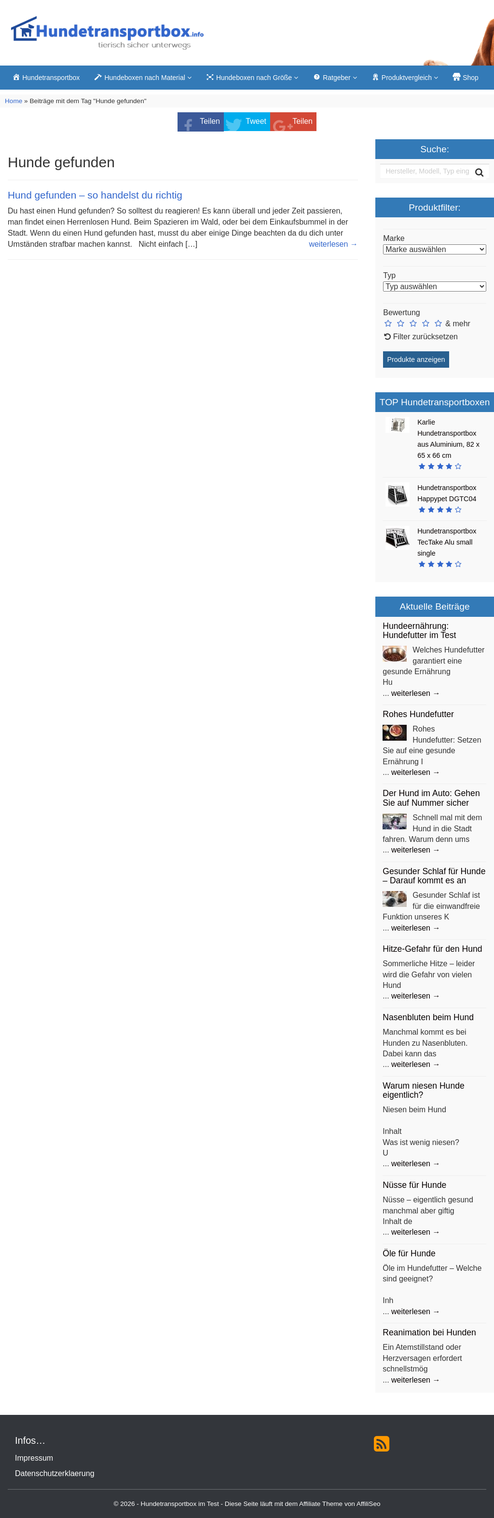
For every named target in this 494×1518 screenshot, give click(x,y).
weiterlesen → (333, 244)
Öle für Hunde (409, 1253)
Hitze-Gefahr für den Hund (432, 949)
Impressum (34, 1458)
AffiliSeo (369, 1503)
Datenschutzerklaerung (55, 1473)
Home (13, 101)
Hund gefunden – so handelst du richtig (95, 194)
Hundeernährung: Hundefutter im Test (419, 630)
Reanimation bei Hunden (429, 1332)
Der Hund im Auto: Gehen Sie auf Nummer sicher (431, 797)
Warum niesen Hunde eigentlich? (424, 1090)
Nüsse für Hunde (414, 1185)
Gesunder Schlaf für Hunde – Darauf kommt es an (434, 875)
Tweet (256, 121)
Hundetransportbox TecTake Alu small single (446, 542)
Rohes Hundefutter (418, 714)
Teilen (210, 121)
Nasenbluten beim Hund (428, 1017)
